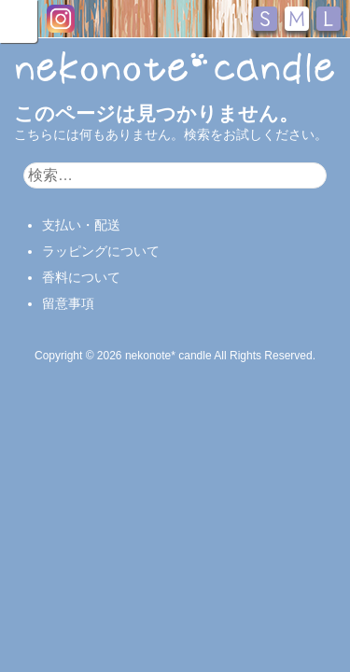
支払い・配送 (81, 224)
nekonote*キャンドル (175, 69)
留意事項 (68, 303)
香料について (81, 277)
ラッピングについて (101, 251)
